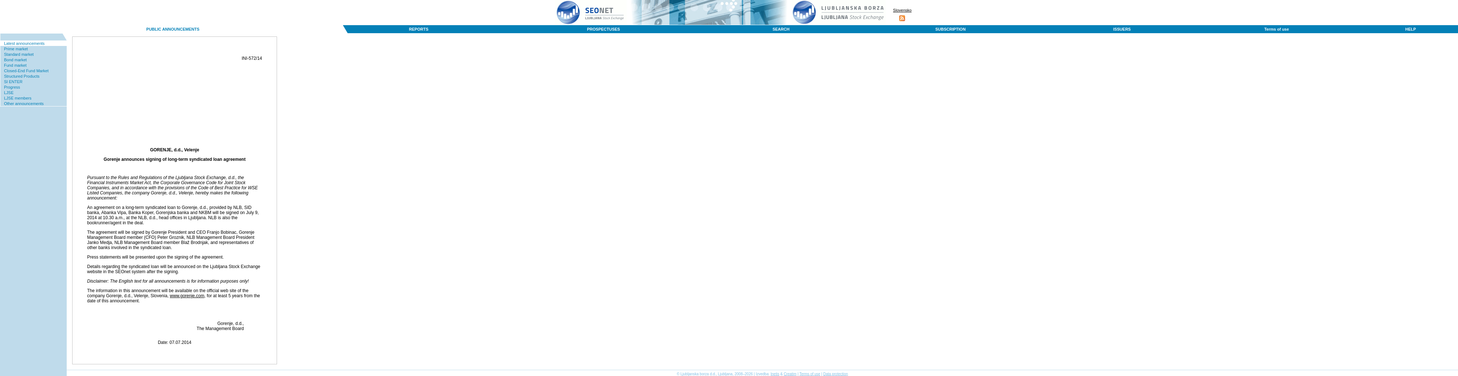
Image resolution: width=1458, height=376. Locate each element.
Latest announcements (24, 43)
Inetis (775, 374)
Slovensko (902, 10)
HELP (1410, 29)
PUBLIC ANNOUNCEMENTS (172, 29)
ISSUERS (1122, 29)
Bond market (15, 60)
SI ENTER (13, 82)
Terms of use (1276, 29)
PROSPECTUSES (603, 29)
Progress (12, 87)
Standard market (19, 54)
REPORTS (418, 29)
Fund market (15, 65)
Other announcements (24, 103)
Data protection (835, 374)
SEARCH (780, 29)
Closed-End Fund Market (26, 71)
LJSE (8, 92)
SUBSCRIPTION (950, 29)
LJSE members (17, 98)
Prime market (16, 49)
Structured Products (21, 76)
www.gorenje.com (187, 295)
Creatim (790, 374)
